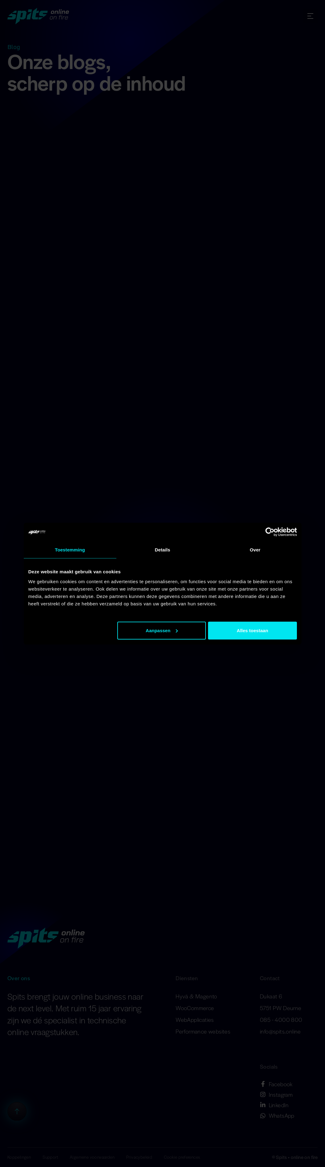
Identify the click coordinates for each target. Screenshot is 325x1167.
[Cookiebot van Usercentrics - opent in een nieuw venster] (270, 532)
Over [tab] (255, 549)
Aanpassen (162, 630)
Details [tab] (162, 549)
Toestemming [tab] (70, 549)
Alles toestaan (252, 630)
